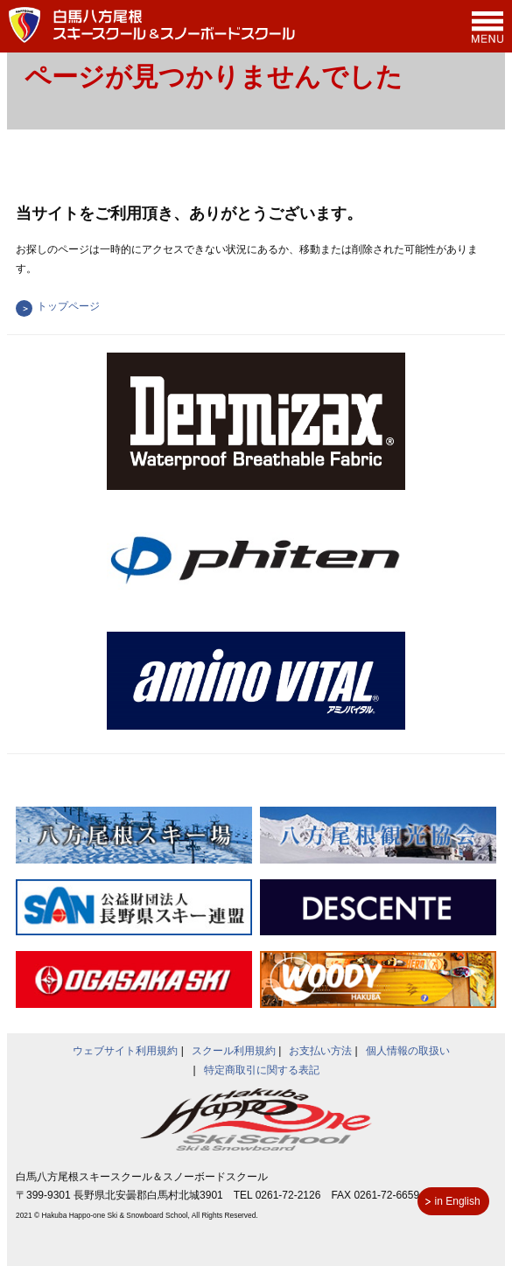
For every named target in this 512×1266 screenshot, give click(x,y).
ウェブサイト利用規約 (125, 1051)
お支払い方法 (320, 1051)
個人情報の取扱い (408, 1051)
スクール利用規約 (234, 1051)
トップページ (68, 306)
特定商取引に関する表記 (261, 1070)
